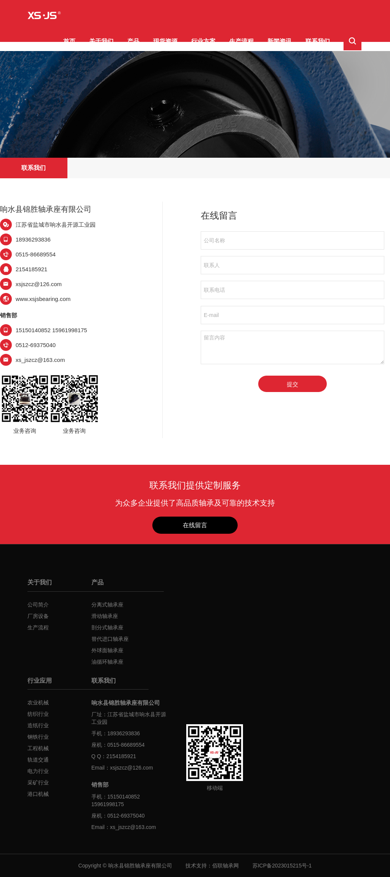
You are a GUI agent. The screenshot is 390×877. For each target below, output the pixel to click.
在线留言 (195, 525)
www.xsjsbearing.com (43, 299)
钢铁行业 (38, 737)
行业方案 (203, 41)
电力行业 (38, 771)
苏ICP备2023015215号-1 (282, 866)
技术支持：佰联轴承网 (212, 866)
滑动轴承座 (104, 616)
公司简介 (38, 605)
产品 (133, 41)
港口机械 (38, 794)
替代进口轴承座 (110, 639)
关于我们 (101, 41)
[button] (352, 41)
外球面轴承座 (107, 650)
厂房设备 (38, 616)
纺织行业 (38, 714)
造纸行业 (38, 725)
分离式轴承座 (107, 605)
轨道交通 (38, 760)
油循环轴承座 (107, 662)
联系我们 (317, 41)
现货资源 (165, 41)
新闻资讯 (279, 41)
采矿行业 (38, 782)
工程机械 (38, 748)
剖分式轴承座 (107, 627)
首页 (69, 41)
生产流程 (241, 41)
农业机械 (38, 702)
